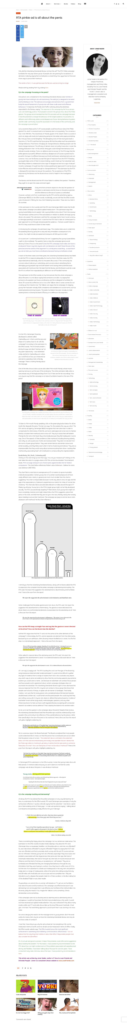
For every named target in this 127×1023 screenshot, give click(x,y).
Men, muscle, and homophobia (67, 1000)
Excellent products (94, 234)
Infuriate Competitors (94, 116)
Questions (90, 248)
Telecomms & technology (95, 439)
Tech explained (94, 381)
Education (91, 325)
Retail (89, 418)
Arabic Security (94, 301)
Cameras (92, 426)
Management (92, 169)
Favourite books (94, 238)
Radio (88, 261)
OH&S (90, 414)
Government (91, 333)
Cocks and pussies (21, 981)
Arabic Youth (93, 312)
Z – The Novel (92, 131)
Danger (92, 430)
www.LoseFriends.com (66, 948)
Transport (91, 443)
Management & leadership (95, 349)
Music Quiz (91, 353)
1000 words (90, 108)
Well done (91, 222)
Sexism (18, 13)
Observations (91, 178)
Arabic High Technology (96, 293)
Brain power (90, 136)
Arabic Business (94, 281)
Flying (90, 203)
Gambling (92, 190)
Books (66, 4)
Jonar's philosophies (93, 341)
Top (109, 1019)
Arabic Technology (95, 308)
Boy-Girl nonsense (42, 981)
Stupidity (89, 402)
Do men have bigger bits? (23, 1000)
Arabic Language (93, 273)
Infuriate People (92, 123)
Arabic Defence (94, 285)
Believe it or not (92, 317)
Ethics (90, 182)
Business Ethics (94, 186)
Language (91, 165)
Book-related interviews (94, 321)
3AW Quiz (91, 265)
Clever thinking (93, 226)
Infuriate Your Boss (93, 127)
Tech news (92, 389)
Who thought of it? (93, 152)
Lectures (90, 345)
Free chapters (92, 112)
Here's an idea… (92, 148)
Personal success (93, 357)
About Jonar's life (93, 269)
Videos (73, 4)
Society (90, 218)
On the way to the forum (95, 210)
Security (90, 422)
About (48, 4)
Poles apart (91, 214)
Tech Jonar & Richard (95, 385)
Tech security (93, 393)
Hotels (90, 410)
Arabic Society (93, 304)
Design (90, 144)
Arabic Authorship (94, 277)
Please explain (92, 252)
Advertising (91, 161)
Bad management (93, 140)
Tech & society (93, 373)
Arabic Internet (93, 297)
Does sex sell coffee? (64, 981)
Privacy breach (94, 434)
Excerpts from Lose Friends (95, 329)
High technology (94, 369)
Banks (90, 406)
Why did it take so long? (96, 242)
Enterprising (93, 230)
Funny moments (92, 207)
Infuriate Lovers (92, 119)
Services (57, 4)
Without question (93, 256)
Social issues (93, 194)
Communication (91, 157)
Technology (93, 198)
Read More (97, 89)
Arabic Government (95, 289)
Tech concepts (93, 377)
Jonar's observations (94, 337)
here (46, 75)
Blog (79, 4)
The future (91, 397)
